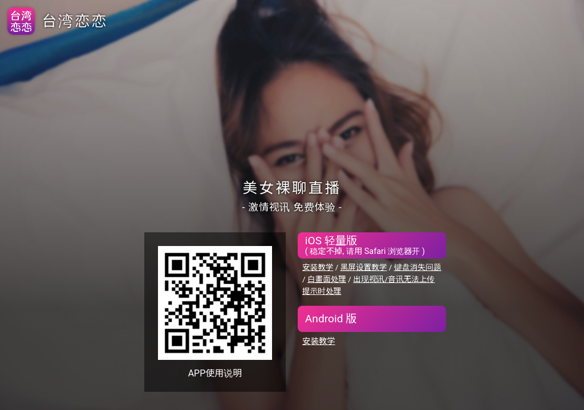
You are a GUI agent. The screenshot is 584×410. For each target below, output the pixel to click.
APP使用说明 (215, 373)
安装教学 (317, 267)
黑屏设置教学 (363, 267)
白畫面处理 (326, 279)
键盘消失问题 (417, 267)
